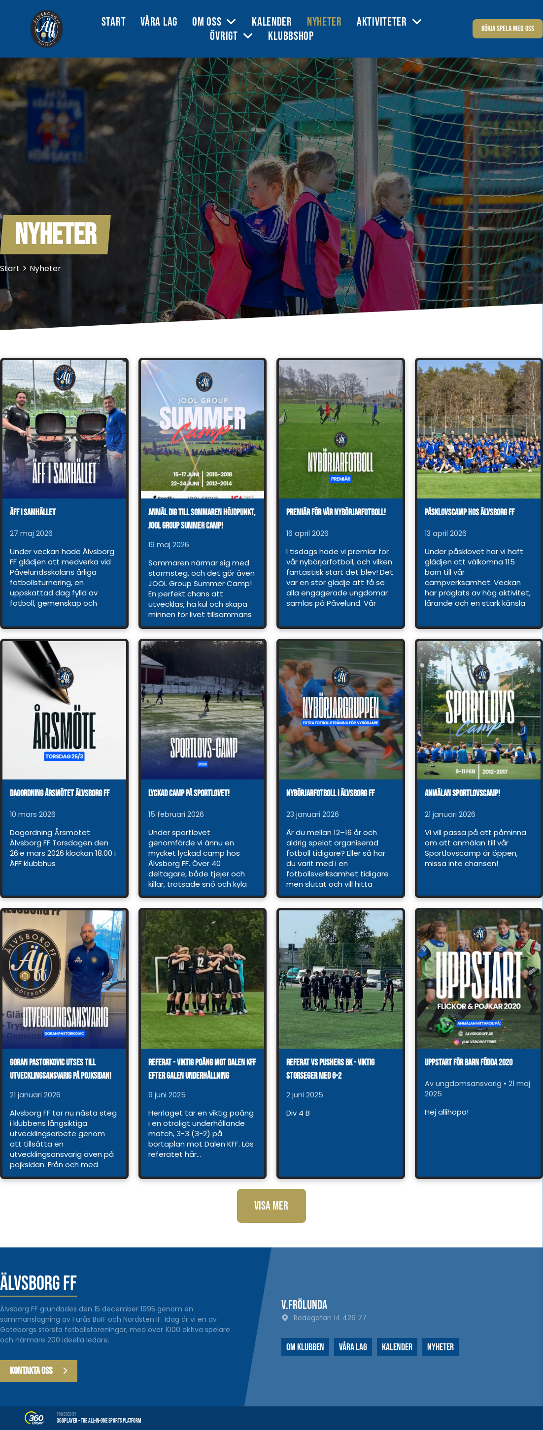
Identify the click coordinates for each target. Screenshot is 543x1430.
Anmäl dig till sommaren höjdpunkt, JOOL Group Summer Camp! (201, 519)
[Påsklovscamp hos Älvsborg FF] (479, 429)
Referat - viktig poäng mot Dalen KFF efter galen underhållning (202, 1069)
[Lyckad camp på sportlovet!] (203, 710)
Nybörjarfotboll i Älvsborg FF (330, 793)
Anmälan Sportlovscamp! (462, 793)
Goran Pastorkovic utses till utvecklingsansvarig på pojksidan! (60, 1069)
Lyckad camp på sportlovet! (189, 793)
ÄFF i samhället (33, 512)
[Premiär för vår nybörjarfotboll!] (341, 429)
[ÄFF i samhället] (64, 429)
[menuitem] (121, 22)
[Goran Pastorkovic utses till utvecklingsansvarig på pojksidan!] (64, 979)
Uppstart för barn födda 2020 (468, 1062)
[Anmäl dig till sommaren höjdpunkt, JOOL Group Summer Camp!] (203, 429)
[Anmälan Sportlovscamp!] (479, 710)
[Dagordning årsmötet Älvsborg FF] (64, 710)
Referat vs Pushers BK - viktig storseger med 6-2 (330, 1069)
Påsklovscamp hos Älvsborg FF (469, 512)
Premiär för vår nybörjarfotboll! (336, 512)
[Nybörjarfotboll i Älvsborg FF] (341, 710)
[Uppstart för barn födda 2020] (479, 979)
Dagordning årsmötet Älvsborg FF (59, 793)
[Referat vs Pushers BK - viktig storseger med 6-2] (341, 979)
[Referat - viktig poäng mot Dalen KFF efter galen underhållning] (203, 979)
